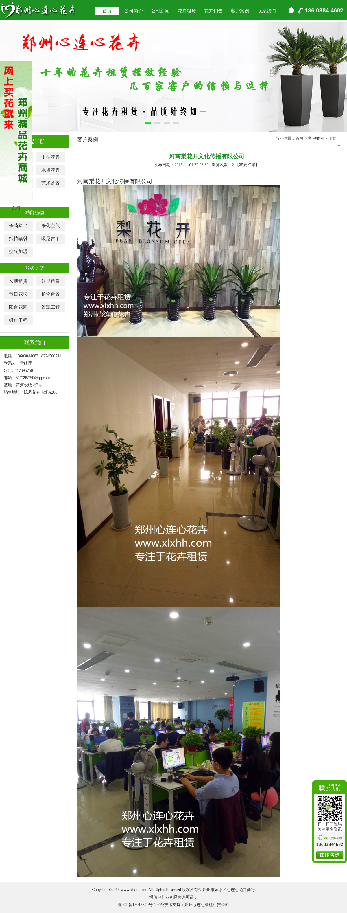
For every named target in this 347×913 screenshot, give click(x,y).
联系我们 (266, 10)
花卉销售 (213, 10)
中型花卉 (50, 157)
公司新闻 (160, 10)
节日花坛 (18, 294)
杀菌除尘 (18, 225)
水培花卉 (50, 170)
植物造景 (50, 294)
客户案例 (240, 10)
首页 (107, 10)
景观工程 (50, 307)
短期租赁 (50, 281)
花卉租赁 (187, 10)
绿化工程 (18, 320)
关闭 (16, 208)
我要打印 (247, 165)
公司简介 (133, 10)
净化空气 (50, 225)
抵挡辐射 (18, 238)
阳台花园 (18, 307)
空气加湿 (18, 251)
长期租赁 (18, 281)
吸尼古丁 (50, 238)
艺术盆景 (50, 183)
